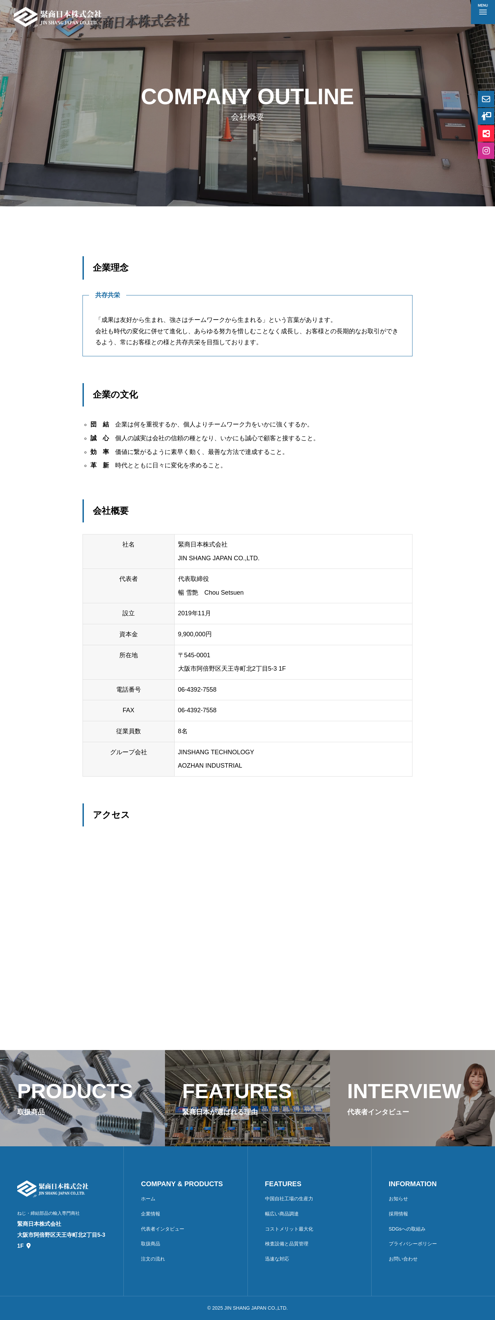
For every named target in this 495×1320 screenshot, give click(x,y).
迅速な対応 (277, 1259)
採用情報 (398, 1213)
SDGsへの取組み (407, 1229)
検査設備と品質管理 (286, 1243)
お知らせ (398, 1198)
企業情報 (150, 1213)
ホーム (148, 1198)
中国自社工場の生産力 (289, 1198)
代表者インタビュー (162, 1229)
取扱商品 (150, 1243)
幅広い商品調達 (282, 1213)
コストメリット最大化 (289, 1229)
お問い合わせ (403, 1259)
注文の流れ (153, 1259)
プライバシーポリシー (413, 1243)
